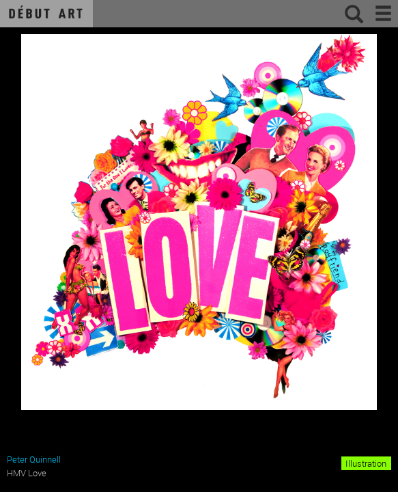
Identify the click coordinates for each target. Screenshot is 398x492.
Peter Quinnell (34, 459)
